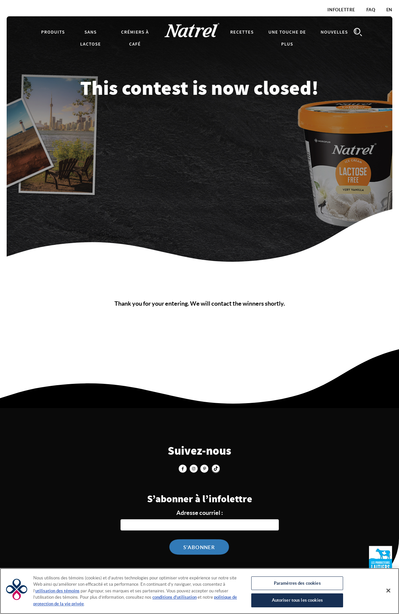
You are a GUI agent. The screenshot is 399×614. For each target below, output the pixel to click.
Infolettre (341, 9)
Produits (53, 32)
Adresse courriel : (199, 512)
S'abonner (199, 547)
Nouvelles (334, 32)
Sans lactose (90, 38)
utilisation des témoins (57, 590)
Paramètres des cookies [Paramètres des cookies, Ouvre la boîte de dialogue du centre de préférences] (297, 583)
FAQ (370, 9)
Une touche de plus (287, 38)
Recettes (242, 32)
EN (389, 9)
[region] (199, 591)
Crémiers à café (135, 38)
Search (358, 32)
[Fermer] (388, 590)
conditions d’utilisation (174, 597)
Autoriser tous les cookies (297, 600)
